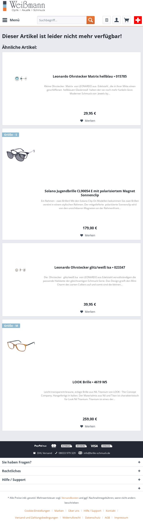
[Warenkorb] (126, 20)
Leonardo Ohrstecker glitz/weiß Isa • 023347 (89, 267)
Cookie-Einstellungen (37, 510)
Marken (59, 510)
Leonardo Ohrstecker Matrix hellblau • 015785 (90, 76)
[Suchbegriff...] (65, 20)
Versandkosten (70, 498)
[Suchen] (91, 20)
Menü (11, 19)
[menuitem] (11, 20)
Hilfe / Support (92, 510)
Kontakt (111, 510)
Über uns (73, 510)
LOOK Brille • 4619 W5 (90, 382)
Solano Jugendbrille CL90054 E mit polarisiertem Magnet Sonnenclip (90, 193)
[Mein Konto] (117, 20)
